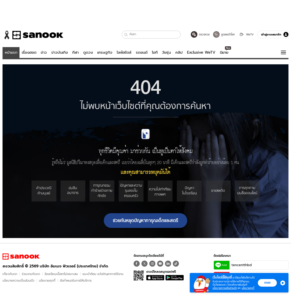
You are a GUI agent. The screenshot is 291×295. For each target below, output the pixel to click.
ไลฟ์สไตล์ (124, 52)
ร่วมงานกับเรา (31, 274)
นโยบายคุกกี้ (47, 280)
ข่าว (44, 52)
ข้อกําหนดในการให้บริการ (76, 280)
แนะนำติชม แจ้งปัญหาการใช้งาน (102, 274)
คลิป (179, 52)
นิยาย (224, 52)
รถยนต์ (142, 52)
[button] (126, 34)
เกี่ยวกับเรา (10, 274)
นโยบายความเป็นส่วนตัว (18, 280)
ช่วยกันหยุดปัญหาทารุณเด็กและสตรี (145, 220)
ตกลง (267, 282)
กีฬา (75, 52)
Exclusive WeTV (201, 52)
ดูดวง (88, 52)
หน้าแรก (11, 52)
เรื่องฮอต (29, 52)
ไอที (155, 52)
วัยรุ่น (166, 52)
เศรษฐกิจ (104, 52)
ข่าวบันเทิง (59, 52)
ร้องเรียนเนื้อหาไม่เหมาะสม (61, 274)
